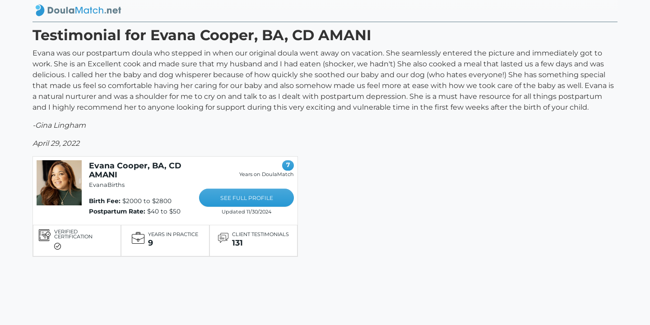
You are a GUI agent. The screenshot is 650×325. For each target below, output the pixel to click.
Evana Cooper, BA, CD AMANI (135, 170)
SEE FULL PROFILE (246, 198)
